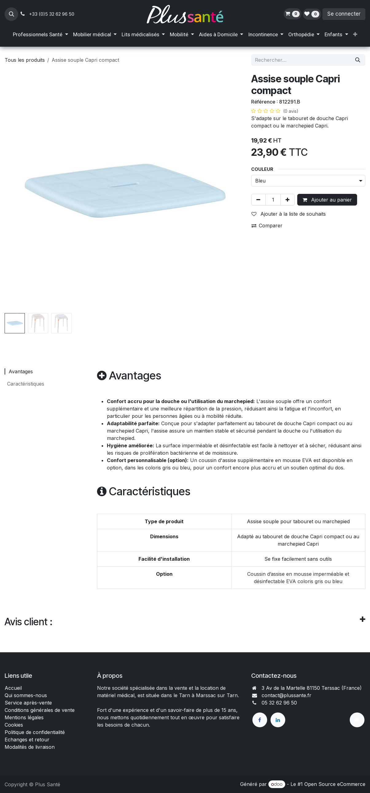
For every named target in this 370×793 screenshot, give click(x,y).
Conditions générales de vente (40, 710)
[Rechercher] (357, 60)
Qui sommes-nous (26, 695)
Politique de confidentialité (35, 732)
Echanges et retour (27, 739)
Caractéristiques (25, 384)
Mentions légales (24, 717)
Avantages (20, 371)
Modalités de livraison (30, 747)
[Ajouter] (287, 200)
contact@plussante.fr (286, 695)
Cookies (14, 725)
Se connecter (343, 14)
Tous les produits (25, 60)
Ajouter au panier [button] (327, 200)
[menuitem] (40, 34)
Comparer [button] (266, 225)
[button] (11, 14)
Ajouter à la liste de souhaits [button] (288, 214)
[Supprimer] (258, 200)
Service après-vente (28, 703)
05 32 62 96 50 (279, 703)
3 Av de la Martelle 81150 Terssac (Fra (306, 688)
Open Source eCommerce (334, 784)
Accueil (13, 688)
